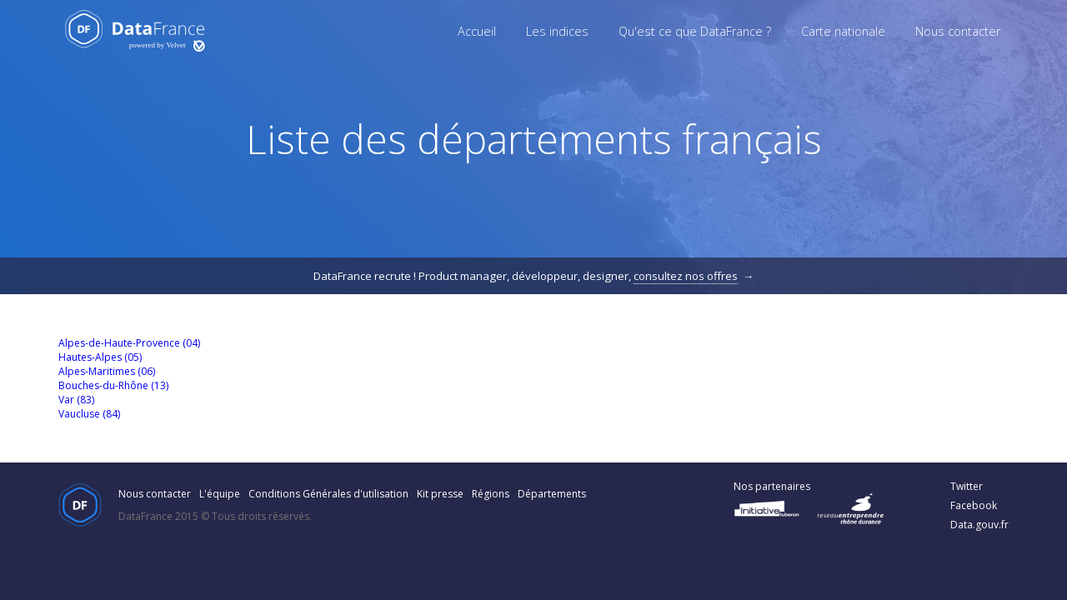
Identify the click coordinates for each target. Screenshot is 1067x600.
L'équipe (219, 494)
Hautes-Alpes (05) (100, 357)
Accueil (477, 31)
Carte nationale (843, 31)
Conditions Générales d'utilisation (328, 494)
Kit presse (440, 494)
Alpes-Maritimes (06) (106, 371)
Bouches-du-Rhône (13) (113, 385)
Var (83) (76, 399)
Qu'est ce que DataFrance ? (695, 31)
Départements (552, 494)
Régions (490, 494)
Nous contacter (957, 31)
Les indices (557, 31)
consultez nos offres (686, 275)
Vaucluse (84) (89, 414)
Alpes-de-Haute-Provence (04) (129, 343)
